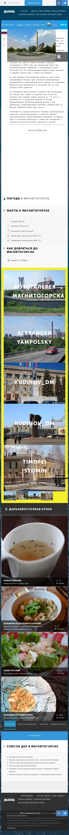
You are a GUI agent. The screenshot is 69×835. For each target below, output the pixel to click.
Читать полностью (37, 130)
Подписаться (33, 3)
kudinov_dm (34, 382)
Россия (36, 25)
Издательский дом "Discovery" (9, 13)
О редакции (11, 828)
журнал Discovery (9, 802)
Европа (28, 25)
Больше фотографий (60, 477)
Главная (20, 25)
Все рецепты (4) (34, 736)
